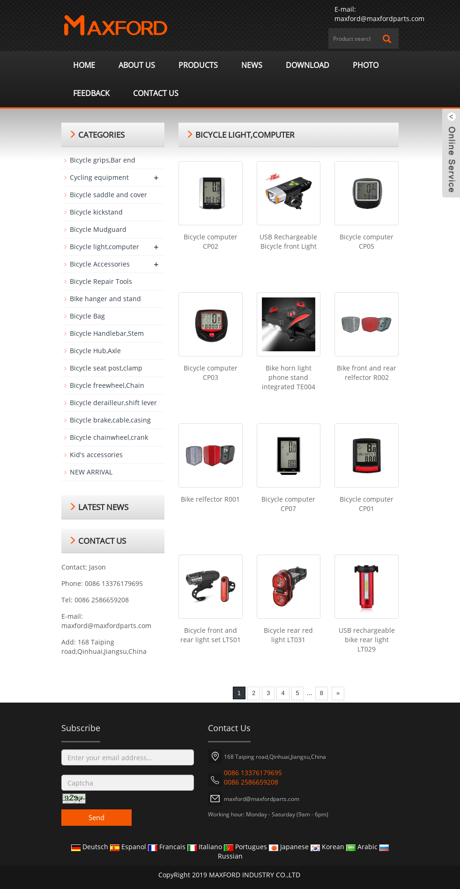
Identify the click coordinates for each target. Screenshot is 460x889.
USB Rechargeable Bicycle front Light (288, 241)
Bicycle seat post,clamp (106, 367)
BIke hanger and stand (105, 298)
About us (137, 65)
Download (307, 65)
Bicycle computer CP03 (210, 372)
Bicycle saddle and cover (108, 194)
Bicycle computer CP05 (366, 241)
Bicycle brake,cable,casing (110, 419)
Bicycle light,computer (104, 246)
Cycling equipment (99, 177)
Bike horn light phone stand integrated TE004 (288, 377)
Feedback (91, 93)
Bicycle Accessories (100, 263)
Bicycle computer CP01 (366, 504)
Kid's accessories (96, 454)
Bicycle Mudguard (98, 229)
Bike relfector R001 (210, 499)
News (251, 65)
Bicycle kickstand (96, 211)
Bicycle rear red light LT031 (288, 635)
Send (96, 817)
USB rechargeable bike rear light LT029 (367, 639)
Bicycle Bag (87, 315)
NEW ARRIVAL (91, 471)
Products (198, 65)
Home (84, 65)
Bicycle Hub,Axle (95, 350)
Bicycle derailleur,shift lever (113, 402)
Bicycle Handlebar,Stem (107, 333)
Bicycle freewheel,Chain (107, 385)
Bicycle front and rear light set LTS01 (210, 635)
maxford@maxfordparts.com (379, 18)
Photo (365, 65)
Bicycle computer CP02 (210, 241)
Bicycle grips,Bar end (102, 160)
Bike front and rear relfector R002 (366, 372)
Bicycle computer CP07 (288, 504)
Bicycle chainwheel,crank (109, 437)
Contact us (155, 93)
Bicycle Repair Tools (101, 281)
